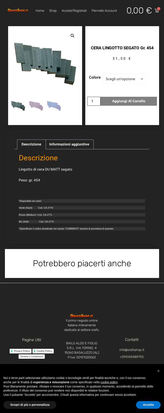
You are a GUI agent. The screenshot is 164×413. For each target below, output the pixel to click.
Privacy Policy (22, 351)
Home (40, 11)
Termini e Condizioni (31, 356)
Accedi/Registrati (74, 11)
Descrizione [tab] (31, 144)
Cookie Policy (44, 351)
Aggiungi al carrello (128, 101)
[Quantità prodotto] (94, 101)
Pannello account (104, 11)
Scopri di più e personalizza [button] (29, 404)
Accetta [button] (148, 404)
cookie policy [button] (108, 382)
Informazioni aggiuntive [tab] (69, 144)
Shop (53, 11)
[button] (72, 36)
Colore (95, 77)
